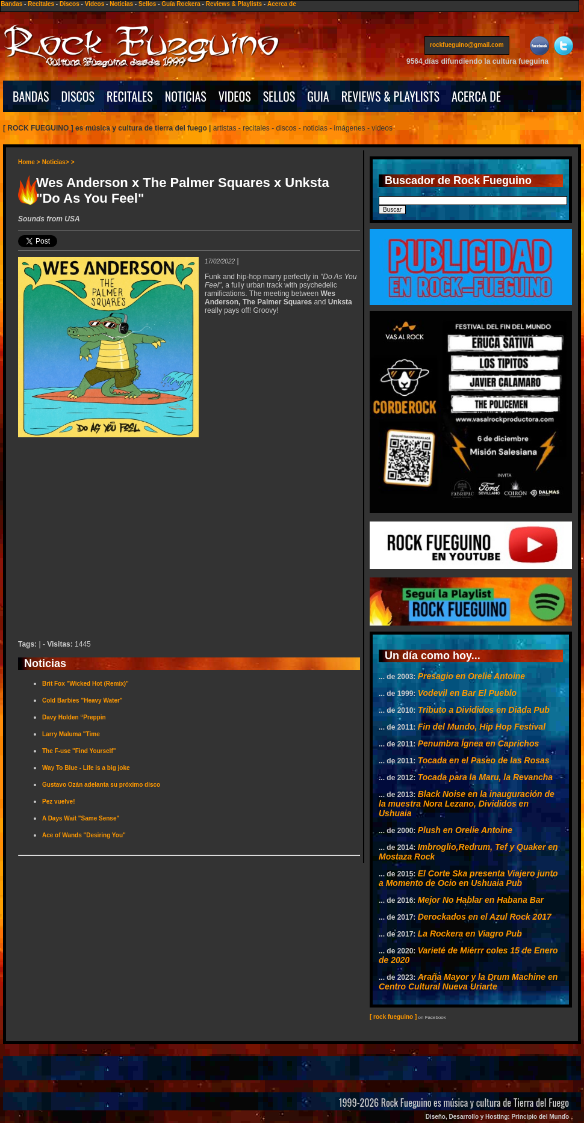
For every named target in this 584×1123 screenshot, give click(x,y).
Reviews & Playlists (234, 4)
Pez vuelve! (58, 801)
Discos (69, 4)
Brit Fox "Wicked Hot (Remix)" (85, 683)
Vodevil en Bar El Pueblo (467, 693)
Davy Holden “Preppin (74, 717)
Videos (95, 4)
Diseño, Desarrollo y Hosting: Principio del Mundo (497, 1116)
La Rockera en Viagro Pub (470, 933)
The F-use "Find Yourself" (79, 751)
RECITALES (130, 96)
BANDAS (31, 96)
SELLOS (279, 96)
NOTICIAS (186, 96)
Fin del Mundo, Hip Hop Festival (481, 726)
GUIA (318, 96)
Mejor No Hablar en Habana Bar (481, 900)
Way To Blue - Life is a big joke (86, 768)
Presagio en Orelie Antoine (471, 676)
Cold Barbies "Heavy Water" (82, 700)
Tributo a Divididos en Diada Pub (484, 710)
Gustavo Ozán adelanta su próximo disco (101, 784)
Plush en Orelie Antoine (465, 830)
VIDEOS (235, 96)
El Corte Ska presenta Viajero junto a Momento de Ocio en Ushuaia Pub (468, 878)
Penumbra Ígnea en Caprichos (478, 743)
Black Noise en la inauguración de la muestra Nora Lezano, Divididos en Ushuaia (466, 803)
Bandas (11, 4)
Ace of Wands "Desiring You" (84, 835)
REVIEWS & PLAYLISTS (390, 96)
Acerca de (281, 4)
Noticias (121, 4)
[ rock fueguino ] (393, 1017)
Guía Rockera (180, 4)
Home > (29, 162)
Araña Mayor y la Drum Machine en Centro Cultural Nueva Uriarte (468, 981)
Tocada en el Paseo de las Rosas (484, 760)
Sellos (147, 4)
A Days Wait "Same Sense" (80, 818)
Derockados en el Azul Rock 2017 (484, 916)
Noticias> (55, 162)
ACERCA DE (476, 96)
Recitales (41, 4)
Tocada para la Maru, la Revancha (485, 777)
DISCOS (78, 96)
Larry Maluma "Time (71, 734)
